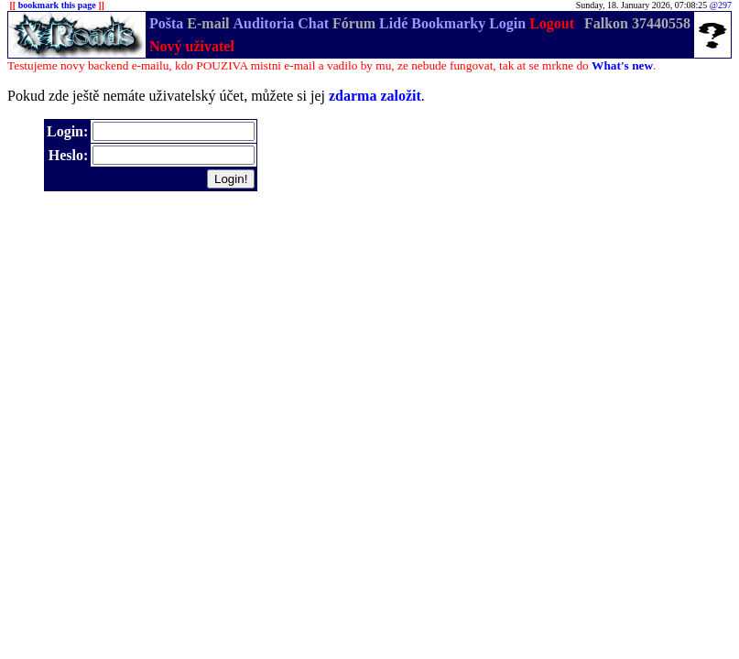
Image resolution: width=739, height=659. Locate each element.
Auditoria (264, 23)
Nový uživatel (191, 46)
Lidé (393, 23)
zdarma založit (375, 95)
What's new (622, 65)
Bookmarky (448, 23)
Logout (551, 23)
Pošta (166, 23)
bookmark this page (57, 5)
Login (507, 23)
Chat (313, 23)
